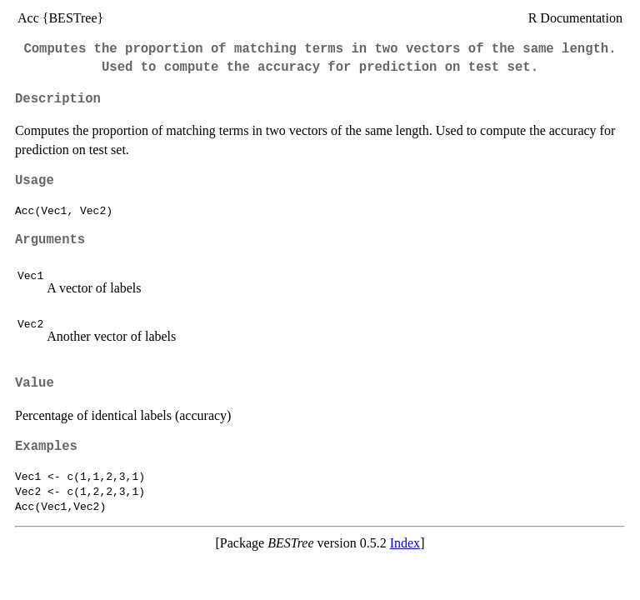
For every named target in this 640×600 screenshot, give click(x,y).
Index (405, 543)
